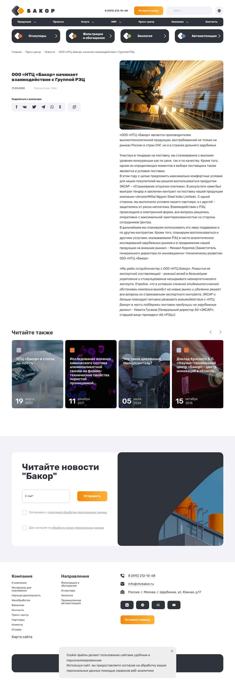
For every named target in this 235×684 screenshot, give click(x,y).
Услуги (85, 21)
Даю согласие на (66, 527)
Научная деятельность (26, 595)
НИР (114, 21)
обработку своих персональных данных (78, 527)
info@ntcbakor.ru (141, 584)
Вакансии (18, 605)
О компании (19, 582)
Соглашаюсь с (68, 512)
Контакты (211, 21)
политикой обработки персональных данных (77, 512)
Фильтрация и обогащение (70, 584)
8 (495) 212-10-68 (116, 10)
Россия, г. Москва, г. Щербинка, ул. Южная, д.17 (164, 592)
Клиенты (17, 624)
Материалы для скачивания (21, 589)
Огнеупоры (68, 590)
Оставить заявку (149, 10)
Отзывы (16, 629)
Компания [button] (178, 21)
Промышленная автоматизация (71, 602)
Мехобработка (21, 600)
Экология (67, 595)
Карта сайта (22, 637)
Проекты (58, 21)
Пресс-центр (146, 21)
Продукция (24, 21)
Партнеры (18, 619)
